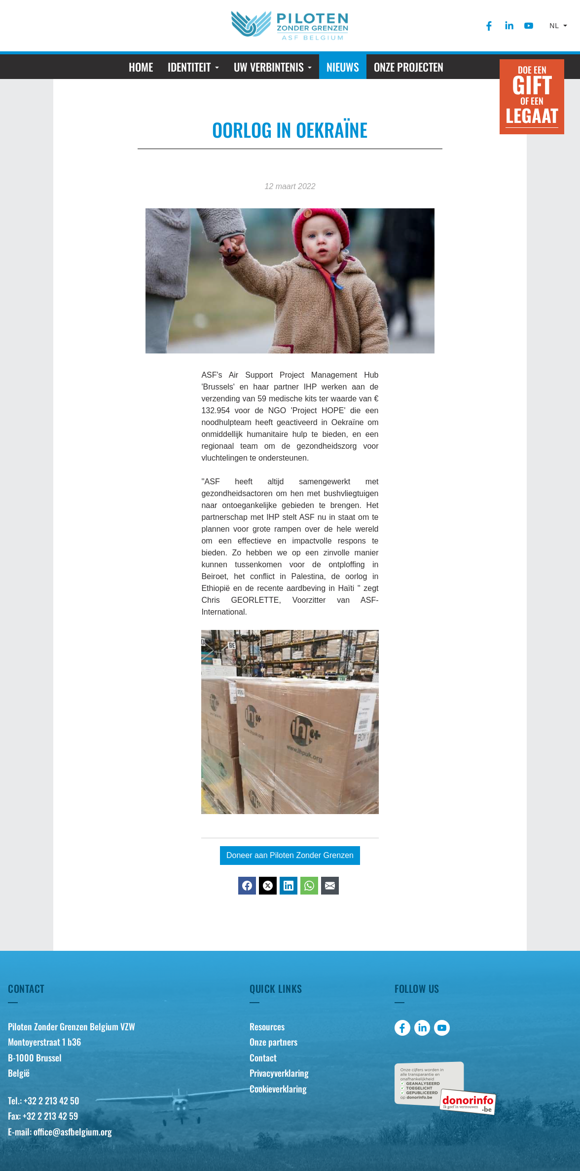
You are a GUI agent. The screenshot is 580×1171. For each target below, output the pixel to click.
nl (555, 26)
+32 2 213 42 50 (51, 1100)
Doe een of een (532, 95)
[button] (193, 66)
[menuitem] (489, 26)
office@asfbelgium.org (73, 1131)
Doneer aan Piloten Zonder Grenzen (290, 855)
